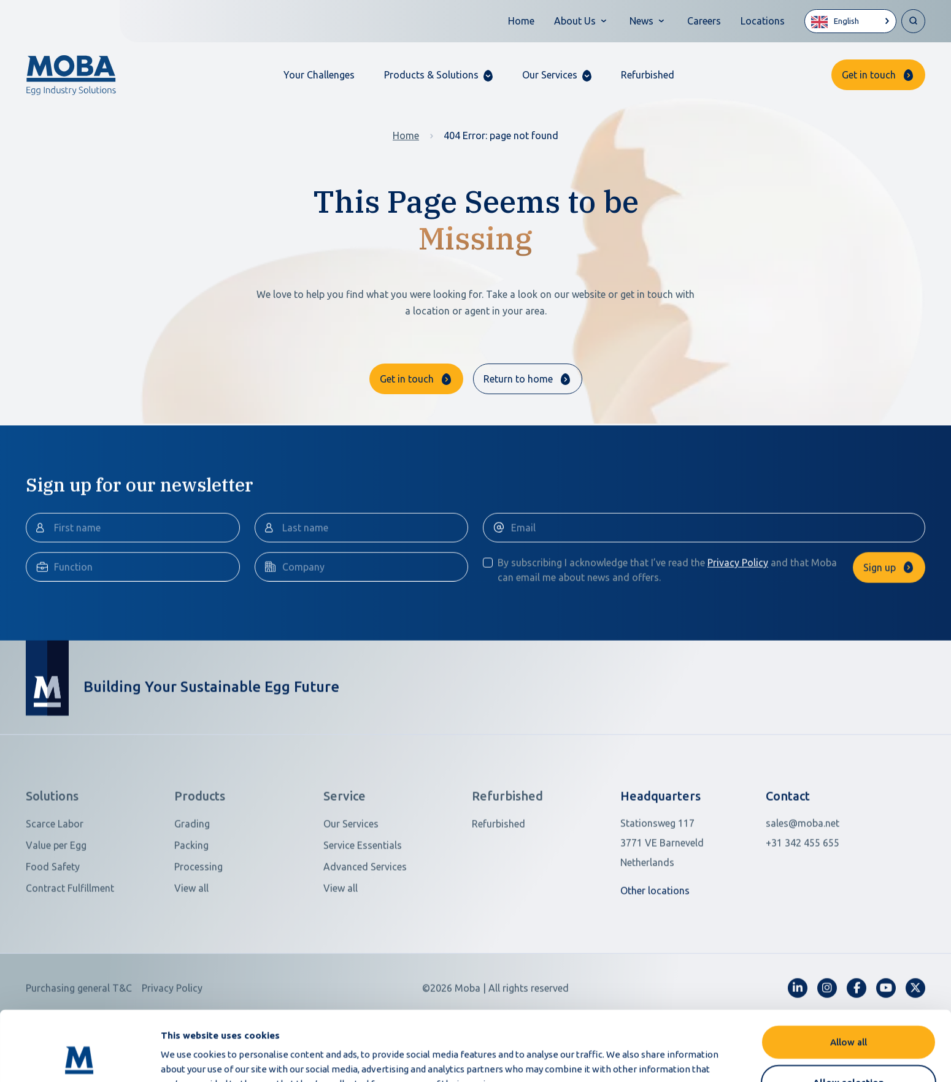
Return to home (518, 378)
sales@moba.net (802, 880)
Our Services (351, 881)
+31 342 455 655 (802, 900)
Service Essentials (362, 903)
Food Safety (53, 924)
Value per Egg (56, 903)
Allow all (848, 976)
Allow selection (848, 1017)
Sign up (879, 625)
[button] (438, 75)
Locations (763, 20)
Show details (649, 1058)
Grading (192, 881)
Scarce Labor (54, 881)
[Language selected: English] (850, 21)
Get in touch (869, 74)
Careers (704, 20)
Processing (198, 924)
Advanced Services (365, 924)
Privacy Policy (737, 620)
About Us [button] (575, 20)
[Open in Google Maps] (685, 900)
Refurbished (647, 74)
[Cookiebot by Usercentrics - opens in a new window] (79, 1058)
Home (521, 20)
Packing (191, 903)
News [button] (641, 20)
